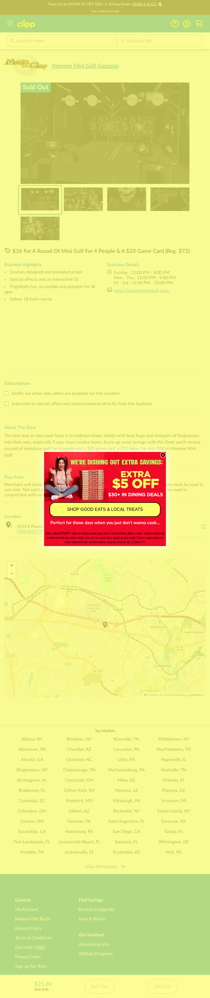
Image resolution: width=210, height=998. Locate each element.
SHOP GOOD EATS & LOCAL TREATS (105, 509)
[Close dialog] (163, 455)
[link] (105, 476)
